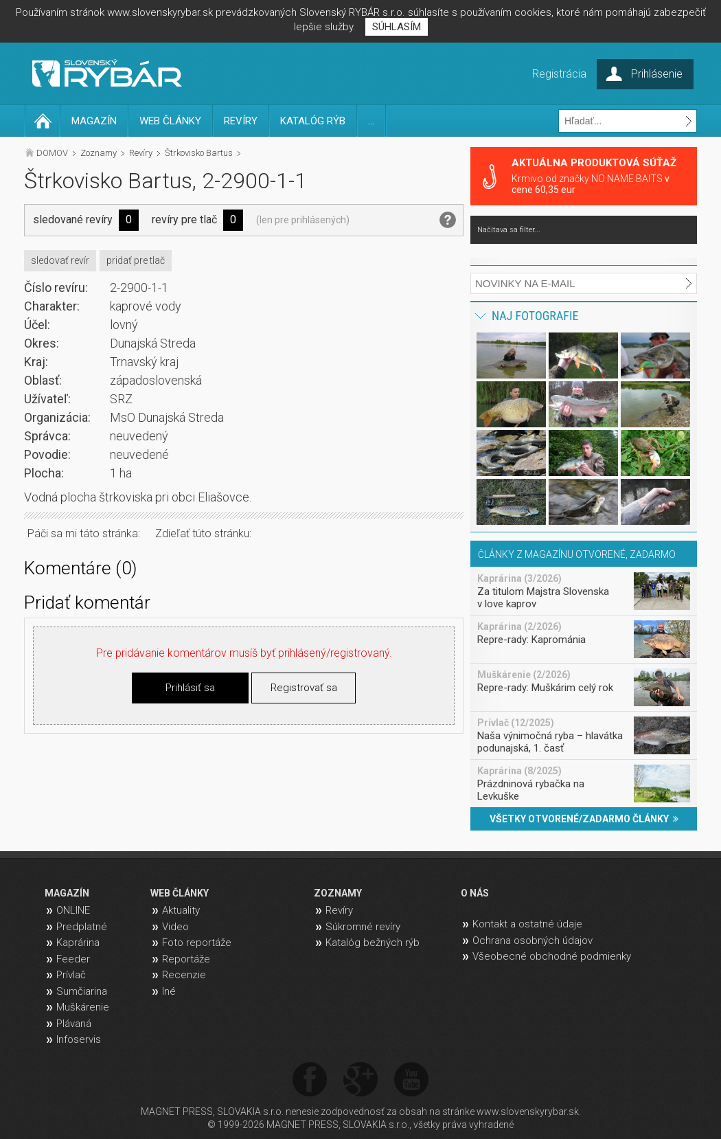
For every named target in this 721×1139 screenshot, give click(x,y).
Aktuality (181, 910)
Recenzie (184, 975)
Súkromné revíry (362, 927)
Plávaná (73, 1023)
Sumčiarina (81, 991)
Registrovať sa (304, 687)
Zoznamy (98, 153)
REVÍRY (241, 121)
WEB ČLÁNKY (170, 121)
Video (175, 927)
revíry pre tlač (184, 219)
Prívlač (71, 975)
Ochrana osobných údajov (532, 940)
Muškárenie (82, 1007)
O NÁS (475, 893)
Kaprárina (78, 942)
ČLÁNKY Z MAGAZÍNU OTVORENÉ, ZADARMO (577, 554)
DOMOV (52, 153)
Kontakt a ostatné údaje (527, 924)
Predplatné (81, 927)
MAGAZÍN (94, 121)
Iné (169, 991)
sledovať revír (60, 260)
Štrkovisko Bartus (199, 153)
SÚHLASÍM (396, 27)
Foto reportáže (196, 942)
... (371, 121)
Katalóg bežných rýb (372, 942)
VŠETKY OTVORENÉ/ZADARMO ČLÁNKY (584, 818)
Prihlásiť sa (190, 687)
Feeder (73, 959)
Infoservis (78, 1039)
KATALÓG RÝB (312, 121)
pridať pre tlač (135, 260)
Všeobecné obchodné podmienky (551, 956)
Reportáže (186, 959)
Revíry (140, 153)
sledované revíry (73, 219)
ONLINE (73, 910)
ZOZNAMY (338, 893)
